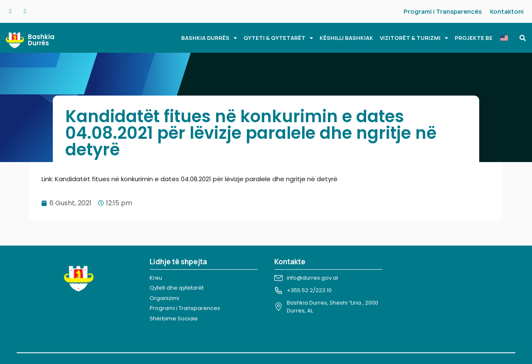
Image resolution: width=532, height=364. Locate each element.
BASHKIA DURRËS (209, 38)
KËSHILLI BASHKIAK (346, 38)
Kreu (156, 278)
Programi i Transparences (185, 308)
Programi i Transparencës (443, 11)
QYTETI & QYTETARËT (278, 38)
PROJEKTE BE (474, 38)
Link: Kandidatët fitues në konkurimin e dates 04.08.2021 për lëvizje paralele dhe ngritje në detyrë (189, 179)
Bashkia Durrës (41, 39)
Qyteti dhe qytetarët (177, 288)
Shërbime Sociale (174, 318)
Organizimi (164, 298)
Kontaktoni (507, 11)
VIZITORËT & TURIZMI (414, 38)
